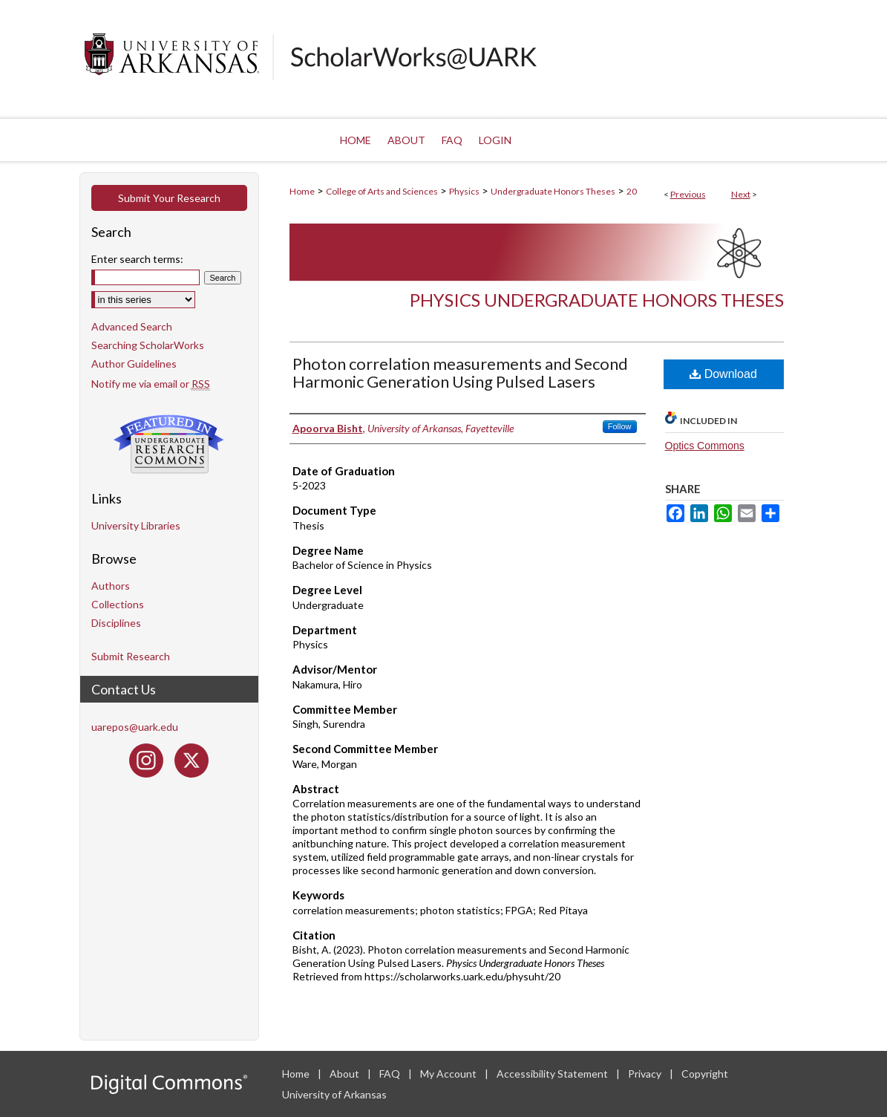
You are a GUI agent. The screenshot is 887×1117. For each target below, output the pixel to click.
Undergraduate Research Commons (169, 444)
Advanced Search (131, 326)
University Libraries (135, 525)
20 (631, 191)
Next (740, 194)
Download (723, 374)
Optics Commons (704, 446)
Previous (688, 194)
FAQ (390, 1073)
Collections (117, 604)
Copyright (704, 1073)
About (345, 1073)
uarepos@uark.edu (134, 726)
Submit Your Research (169, 198)
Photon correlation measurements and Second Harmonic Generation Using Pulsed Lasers (460, 372)
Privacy (646, 1073)
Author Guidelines (134, 363)
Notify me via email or (150, 383)
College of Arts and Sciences (382, 191)
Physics (464, 191)
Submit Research (130, 656)
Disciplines (116, 622)
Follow (620, 426)
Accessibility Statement (553, 1073)
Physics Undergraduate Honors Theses (597, 299)
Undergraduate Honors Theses (553, 191)
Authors (110, 585)
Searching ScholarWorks (147, 345)
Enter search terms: (137, 259)
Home (302, 191)
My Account (449, 1073)
